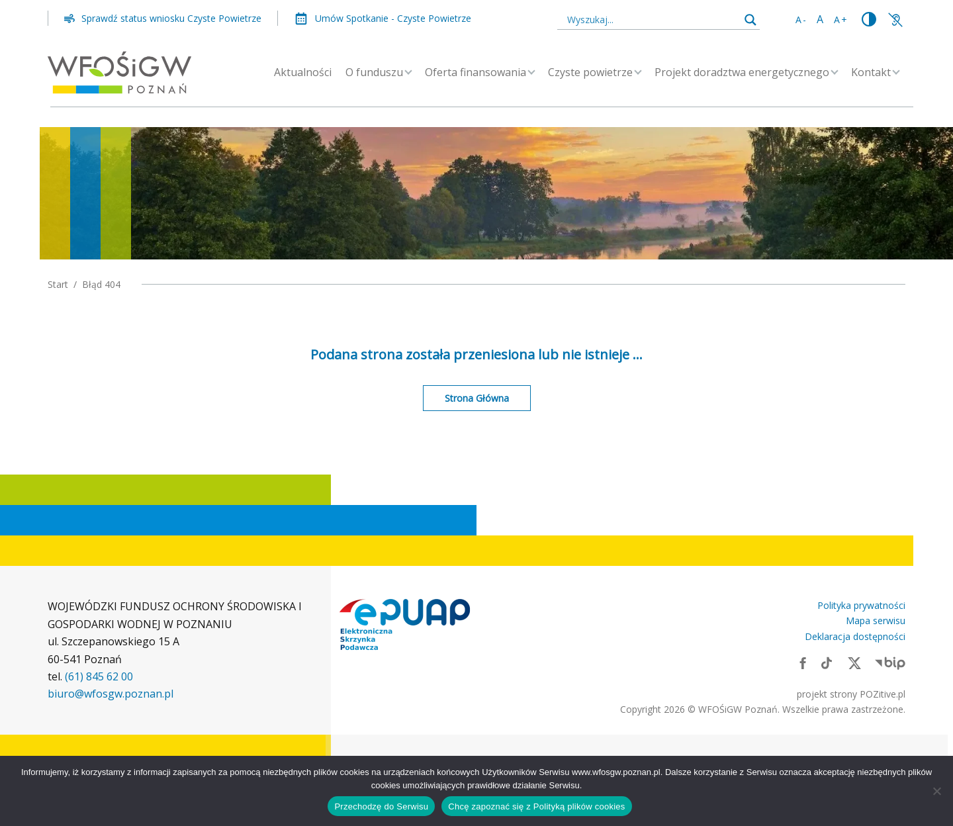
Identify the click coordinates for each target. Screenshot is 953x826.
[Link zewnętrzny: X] (854, 662)
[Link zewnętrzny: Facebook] (802, 662)
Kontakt (871, 72)
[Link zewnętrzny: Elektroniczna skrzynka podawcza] (405, 625)
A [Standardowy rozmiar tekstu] (821, 19)
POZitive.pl (882, 694)
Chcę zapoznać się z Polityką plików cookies (536, 806)
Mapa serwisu (875, 620)
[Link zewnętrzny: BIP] (890, 662)
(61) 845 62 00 (99, 676)
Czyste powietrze (590, 72)
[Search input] (652, 19)
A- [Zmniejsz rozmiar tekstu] (801, 19)
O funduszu (374, 72)
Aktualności (303, 72)
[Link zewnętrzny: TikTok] (826, 662)
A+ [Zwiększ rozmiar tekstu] (841, 19)
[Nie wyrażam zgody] (936, 791)
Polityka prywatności (861, 605)
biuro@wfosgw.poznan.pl (110, 693)
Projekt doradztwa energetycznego (742, 72)
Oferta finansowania (475, 72)
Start (58, 284)
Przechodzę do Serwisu (381, 806)
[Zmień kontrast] (869, 19)
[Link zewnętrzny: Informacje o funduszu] (895, 19)
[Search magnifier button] (750, 20)
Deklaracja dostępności (855, 636)
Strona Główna (477, 398)
